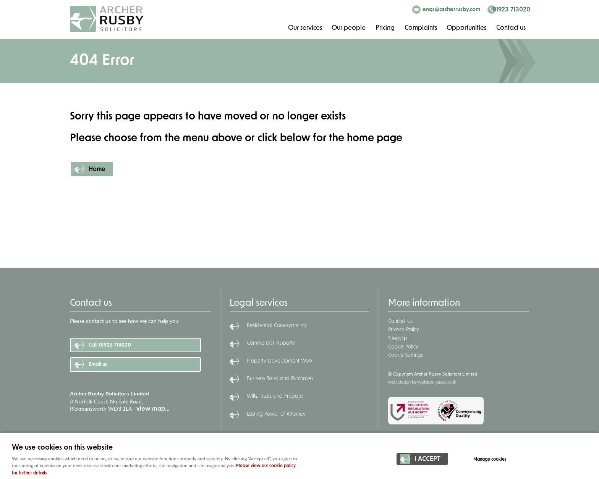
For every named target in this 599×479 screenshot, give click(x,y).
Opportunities (466, 27)
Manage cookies (491, 460)
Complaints (420, 27)
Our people (348, 27)
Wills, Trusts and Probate (275, 396)
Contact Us (400, 321)
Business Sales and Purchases (280, 378)
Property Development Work (279, 361)
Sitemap (397, 338)
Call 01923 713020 (110, 345)
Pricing (384, 27)
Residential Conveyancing (277, 325)
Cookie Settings (405, 355)
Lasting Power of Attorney (276, 414)
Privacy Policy (403, 329)
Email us (98, 364)
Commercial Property (271, 343)
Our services (304, 27)
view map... (153, 409)
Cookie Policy (403, 347)
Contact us (510, 27)
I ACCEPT (427, 460)
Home (97, 169)
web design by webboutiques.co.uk (422, 382)
